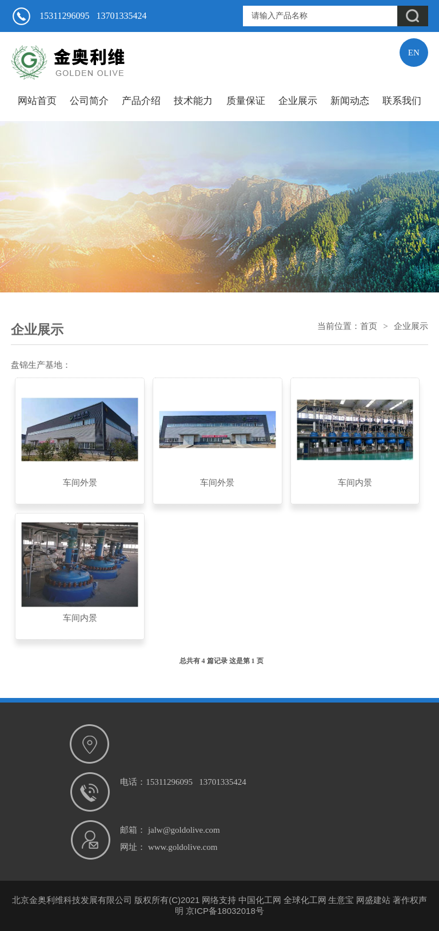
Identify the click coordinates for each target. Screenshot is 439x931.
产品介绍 (141, 100)
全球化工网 (305, 900)
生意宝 (341, 900)
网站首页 (37, 100)
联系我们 (401, 100)
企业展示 (297, 100)
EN (414, 52)
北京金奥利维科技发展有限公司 (72, 900)
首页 (368, 326)
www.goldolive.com (183, 847)
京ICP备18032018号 (225, 911)
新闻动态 (349, 100)
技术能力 (193, 100)
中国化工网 (259, 900)
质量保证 (245, 100)
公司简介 (89, 100)
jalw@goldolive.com (184, 829)
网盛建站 (373, 900)
